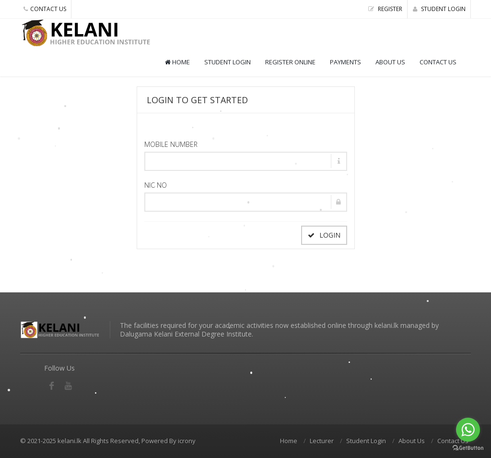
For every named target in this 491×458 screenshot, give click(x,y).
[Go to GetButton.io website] (468, 448)
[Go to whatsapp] (468, 430)
